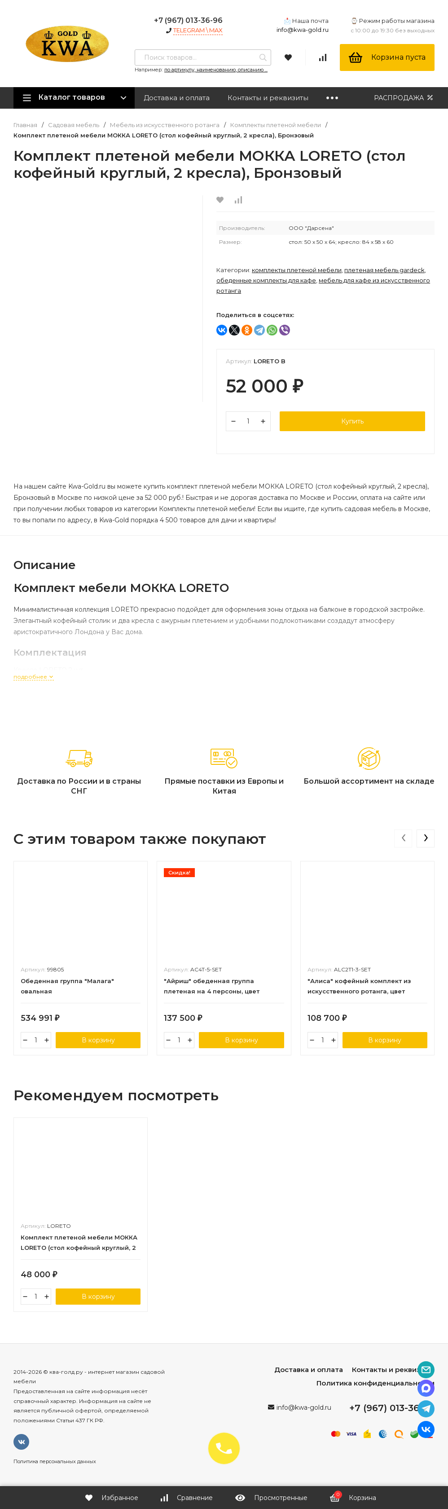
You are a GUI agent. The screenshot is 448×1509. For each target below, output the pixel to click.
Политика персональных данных (54, 1461)
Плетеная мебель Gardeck (384, 270)
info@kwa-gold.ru (303, 29)
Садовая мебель (73, 125)
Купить (352, 421)
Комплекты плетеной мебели (275, 125)
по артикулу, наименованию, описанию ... (216, 69)
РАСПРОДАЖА (404, 97)
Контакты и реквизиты (268, 97)
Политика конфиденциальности (375, 1383)
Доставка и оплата (177, 97)
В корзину (98, 1040)
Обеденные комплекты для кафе (266, 280)
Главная (25, 125)
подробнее (33, 676)
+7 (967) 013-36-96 (188, 20)
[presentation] (403, 838)
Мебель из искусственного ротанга (165, 125)
